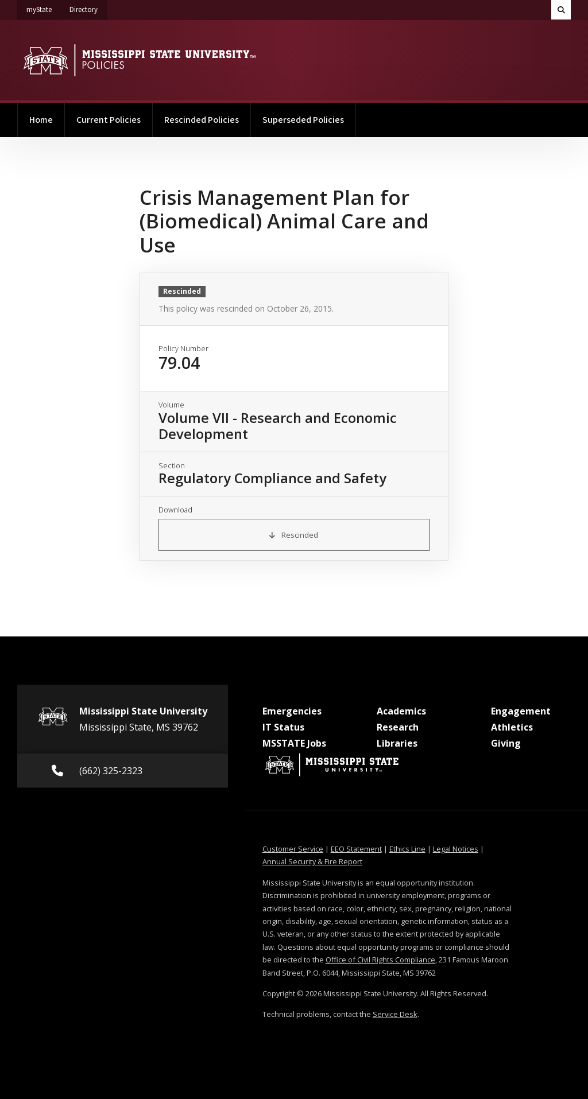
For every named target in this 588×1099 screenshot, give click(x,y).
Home (41, 120)
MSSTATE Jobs (294, 743)
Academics (401, 711)
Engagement (521, 711)
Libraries (397, 743)
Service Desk (395, 1014)
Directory (88, 7)
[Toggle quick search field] (561, 10)
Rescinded (293, 535)
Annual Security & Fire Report (312, 861)
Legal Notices (455, 849)
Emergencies (292, 711)
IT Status (283, 727)
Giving (506, 743)
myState (43, 7)
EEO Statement (356, 849)
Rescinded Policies (201, 120)
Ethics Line (407, 849)
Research (398, 727)
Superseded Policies (303, 120)
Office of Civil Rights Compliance (380, 959)
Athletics (512, 727)
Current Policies (108, 120)
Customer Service (292, 849)
